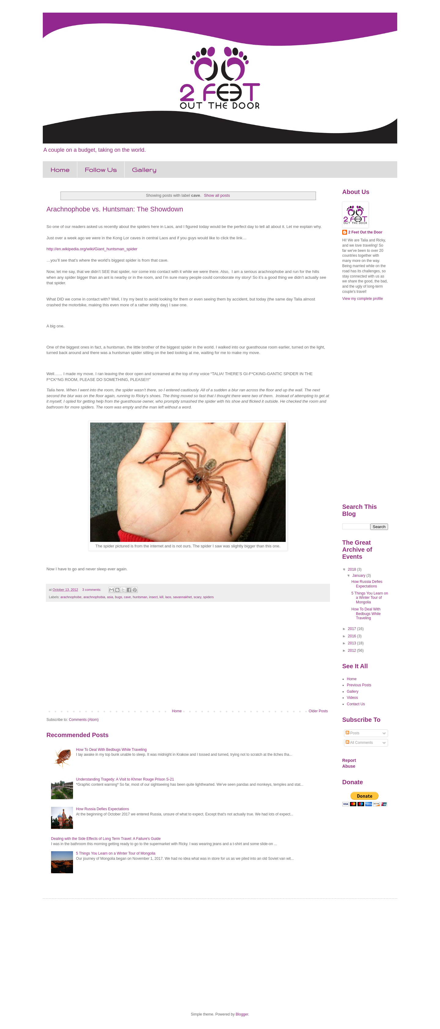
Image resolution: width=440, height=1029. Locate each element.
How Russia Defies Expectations (102, 809)
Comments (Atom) (83, 720)
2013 (352, 643)
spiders (208, 597)
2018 (352, 569)
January (359, 575)
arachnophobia (94, 597)
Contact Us (356, 704)
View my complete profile (362, 298)
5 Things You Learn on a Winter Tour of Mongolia (116, 853)
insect (153, 597)
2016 (352, 636)
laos (168, 597)
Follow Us (101, 169)
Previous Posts (359, 685)
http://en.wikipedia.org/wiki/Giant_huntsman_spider (92, 249)
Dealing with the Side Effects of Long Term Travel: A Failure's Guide (106, 839)
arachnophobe (71, 597)
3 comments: (92, 589)
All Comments (359, 742)
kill (161, 597)
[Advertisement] (187, 658)
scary (197, 597)
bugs (118, 597)
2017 (352, 629)
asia (110, 597)
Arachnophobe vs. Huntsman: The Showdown (114, 209)
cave (127, 597)
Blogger (242, 1014)
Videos (352, 697)
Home (59, 169)
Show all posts (217, 195)
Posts (352, 733)
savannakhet (182, 597)
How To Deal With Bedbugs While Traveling (111, 750)
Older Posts (318, 711)
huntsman (140, 597)
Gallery (144, 169)
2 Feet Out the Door (365, 232)
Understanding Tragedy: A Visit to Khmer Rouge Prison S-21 (125, 779)
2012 (352, 650)
